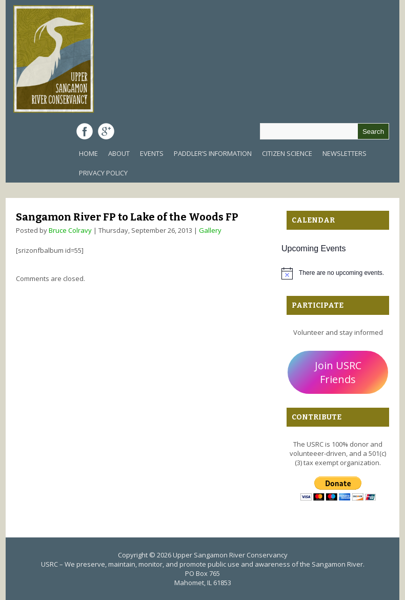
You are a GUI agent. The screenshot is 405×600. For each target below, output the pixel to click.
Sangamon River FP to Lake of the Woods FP (127, 217)
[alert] (337, 273)
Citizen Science (287, 153)
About (119, 153)
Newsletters (344, 153)
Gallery (210, 230)
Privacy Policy (103, 172)
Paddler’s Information (213, 153)
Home (88, 153)
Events (152, 153)
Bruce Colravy (70, 230)
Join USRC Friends (338, 372)
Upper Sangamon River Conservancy (230, 554)
